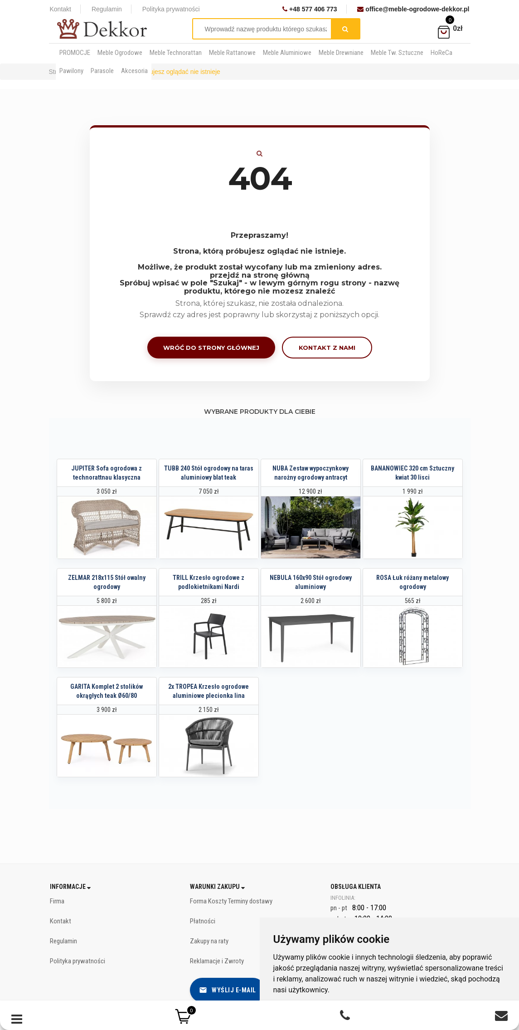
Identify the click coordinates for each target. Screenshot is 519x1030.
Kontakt (60, 9)
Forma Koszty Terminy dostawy (231, 901)
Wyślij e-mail (227, 990)
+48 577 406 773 (309, 9)
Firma (57, 901)
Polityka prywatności (171, 9)
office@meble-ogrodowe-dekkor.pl (413, 9)
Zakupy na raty (209, 941)
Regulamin (107, 9)
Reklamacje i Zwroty (217, 961)
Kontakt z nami (327, 347)
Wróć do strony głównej (211, 347)
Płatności (202, 921)
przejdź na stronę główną (260, 275)
